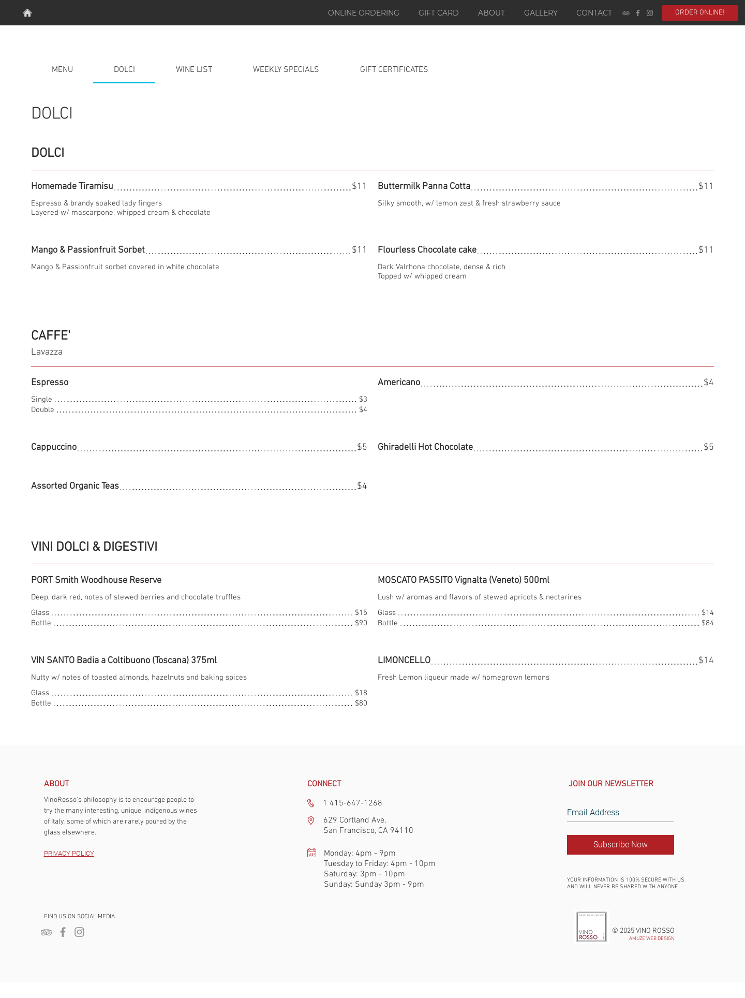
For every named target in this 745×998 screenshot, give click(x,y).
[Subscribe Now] (620, 845)
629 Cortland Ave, (354, 820)
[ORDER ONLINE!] (700, 13)
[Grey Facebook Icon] (62, 932)
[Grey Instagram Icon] (79, 932)
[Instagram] (650, 13)
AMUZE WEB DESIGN (652, 938)
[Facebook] (638, 13)
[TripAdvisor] (626, 13)
